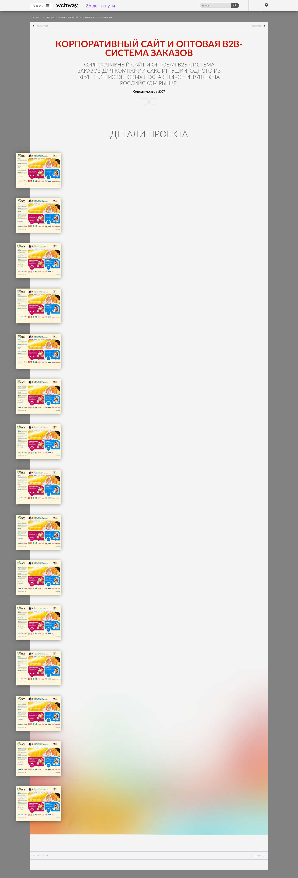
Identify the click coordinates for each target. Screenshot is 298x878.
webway (67, 5)
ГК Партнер (39, 26)
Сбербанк (259, 26)
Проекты (50, 17)
